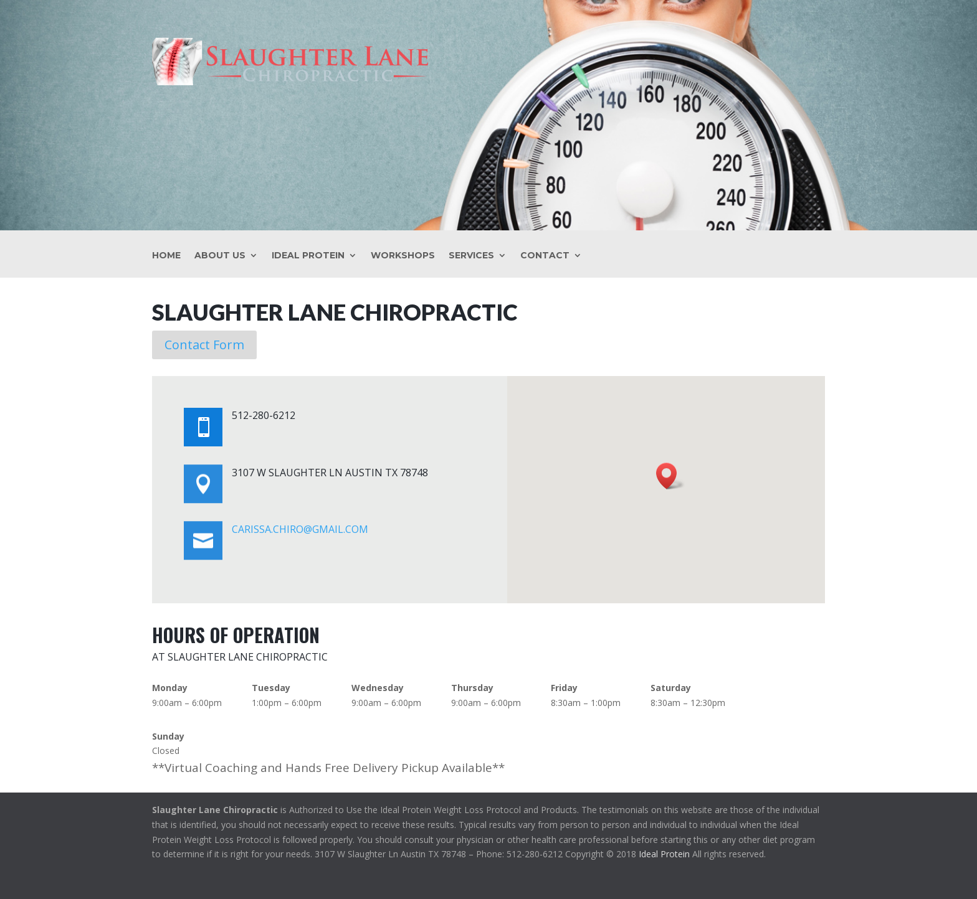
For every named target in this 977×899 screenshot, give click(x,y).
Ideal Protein (308, 256)
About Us (219, 256)
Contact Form (204, 344)
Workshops (403, 256)
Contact (545, 256)
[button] (670, 476)
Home (166, 256)
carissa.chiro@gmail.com (300, 529)
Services (471, 256)
